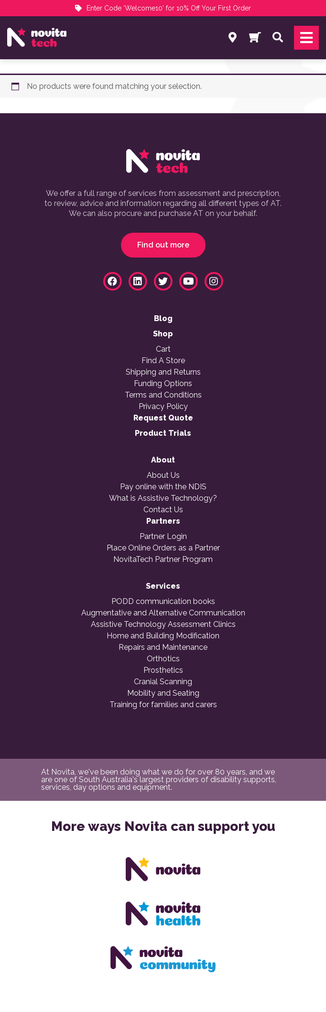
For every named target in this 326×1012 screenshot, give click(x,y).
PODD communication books (163, 601)
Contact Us (163, 510)
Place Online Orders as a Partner (163, 548)
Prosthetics (163, 670)
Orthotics (163, 659)
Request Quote (163, 418)
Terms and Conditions (163, 395)
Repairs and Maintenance (163, 647)
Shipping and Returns (163, 372)
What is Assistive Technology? (163, 498)
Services (163, 586)
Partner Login (163, 536)
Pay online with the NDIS (163, 487)
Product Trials (163, 433)
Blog (163, 319)
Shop (163, 334)
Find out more (163, 244)
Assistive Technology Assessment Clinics (163, 624)
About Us (163, 475)
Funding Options (163, 384)
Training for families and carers (163, 705)
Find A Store (163, 361)
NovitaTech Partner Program (163, 559)
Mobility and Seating (163, 693)
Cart (163, 349)
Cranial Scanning (163, 682)
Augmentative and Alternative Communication (163, 613)
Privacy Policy (163, 406)
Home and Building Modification (163, 636)
